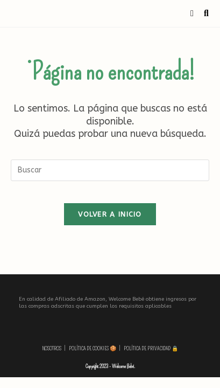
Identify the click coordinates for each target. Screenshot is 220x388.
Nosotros (51, 348)
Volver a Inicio (110, 214)
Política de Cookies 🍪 (92, 348)
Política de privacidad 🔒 (151, 348)
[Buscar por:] (202, 13)
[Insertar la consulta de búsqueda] (110, 170)
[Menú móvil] (193, 13)
